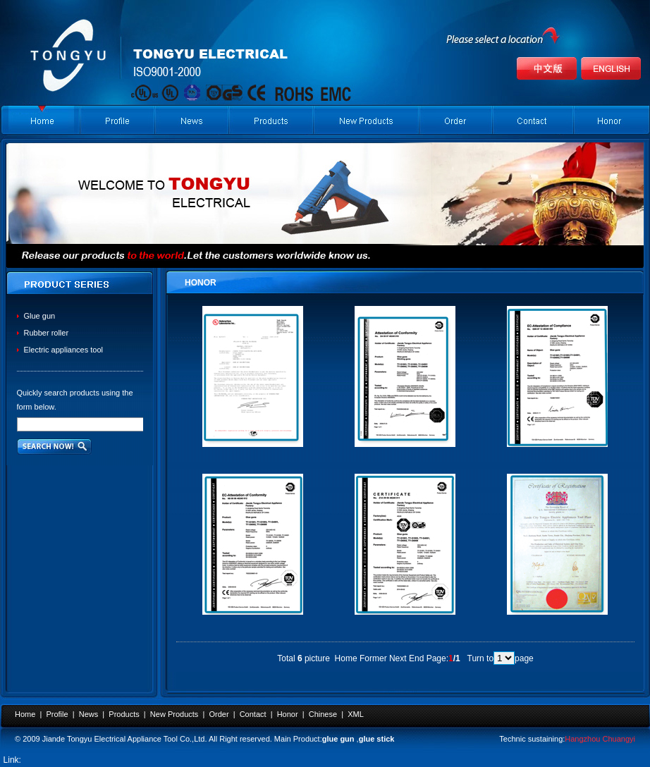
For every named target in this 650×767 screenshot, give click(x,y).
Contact (253, 714)
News (89, 714)
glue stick (377, 739)
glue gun (338, 739)
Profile (57, 714)
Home (25, 714)
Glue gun (40, 316)
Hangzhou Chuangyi (600, 739)
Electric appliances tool (64, 349)
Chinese (323, 714)
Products (124, 714)
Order (218, 714)
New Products (174, 714)
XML (356, 714)
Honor (287, 714)
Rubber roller (46, 333)
